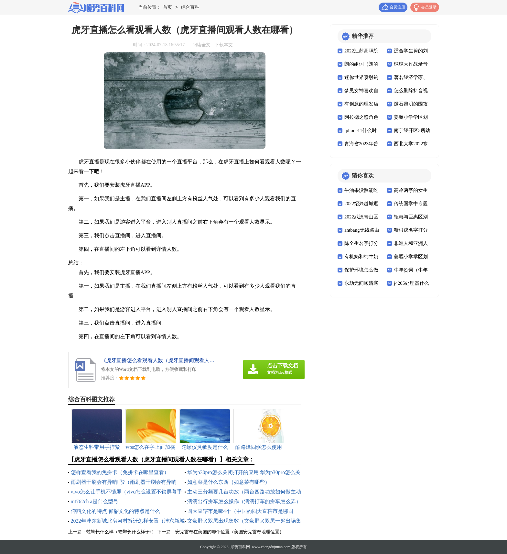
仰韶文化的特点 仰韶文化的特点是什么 (115, 511)
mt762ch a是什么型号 (94, 501)
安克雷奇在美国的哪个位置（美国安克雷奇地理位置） (229, 531)
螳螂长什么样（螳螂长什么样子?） (121, 531)
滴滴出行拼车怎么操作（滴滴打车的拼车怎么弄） (244, 501)
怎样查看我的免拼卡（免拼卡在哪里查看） (120, 472)
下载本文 (224, 44)
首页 (167, 7)
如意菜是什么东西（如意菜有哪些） (228, 482)
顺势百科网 (240, 547)
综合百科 (190, 7)
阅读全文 (201, 44)
